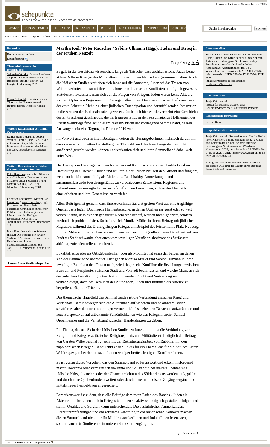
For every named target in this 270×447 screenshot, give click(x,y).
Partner (232, 4)
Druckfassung (17, 59)
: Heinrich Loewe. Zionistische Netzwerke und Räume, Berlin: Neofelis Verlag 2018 (27, 103)
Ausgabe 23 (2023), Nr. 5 (45, 36)
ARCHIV (179, 28)
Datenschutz (249, 4)
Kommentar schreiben (20, 54)
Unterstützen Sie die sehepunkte (28, 263)
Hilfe (263, 4)
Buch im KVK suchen (219, 84)
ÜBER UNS (62, 28)
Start (24, 36)
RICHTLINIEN (130, 28)
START (13, 28)
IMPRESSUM (156, 28)
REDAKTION (86, 28)
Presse (220, 4)
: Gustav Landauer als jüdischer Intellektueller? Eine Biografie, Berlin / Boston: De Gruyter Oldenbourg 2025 (28, 79)
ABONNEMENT (37, 28)
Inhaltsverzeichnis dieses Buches (225, 80)
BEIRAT (107, 28)
